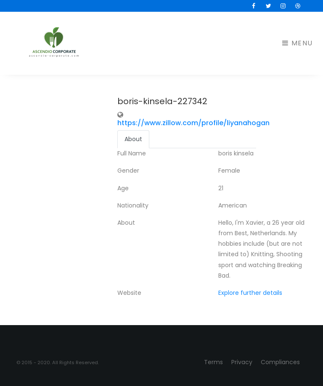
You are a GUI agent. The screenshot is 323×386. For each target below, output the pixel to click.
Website (129, 293)
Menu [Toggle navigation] (297, 43)
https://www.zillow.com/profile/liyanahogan (193, 123)
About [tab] (133, 139)
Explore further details (250, 293)
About (126, 222)
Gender (128, 170)
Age (123, 188)
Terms (213, 362)
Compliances (280, 362)
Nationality (132, 205)
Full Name (131, 153)
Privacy (241, 362)
